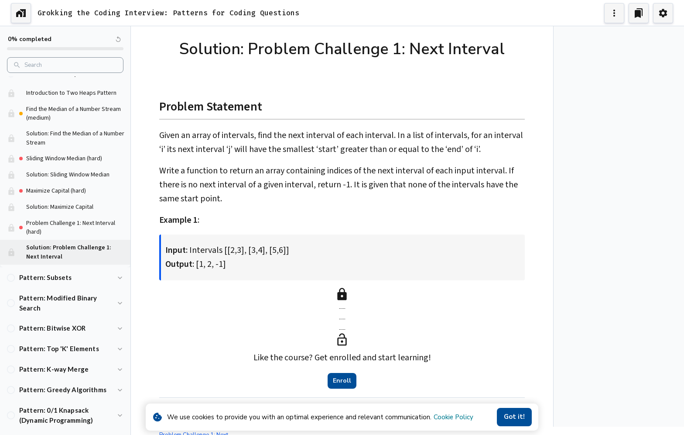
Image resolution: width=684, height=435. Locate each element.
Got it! (514, 417)
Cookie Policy (453, 417)
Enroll (342, 381)
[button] (65, 86)
